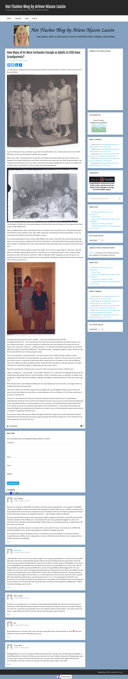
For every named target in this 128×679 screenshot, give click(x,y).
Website (9, 474)
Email (9, 465)
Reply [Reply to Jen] (8, 637)
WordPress (108, 672)
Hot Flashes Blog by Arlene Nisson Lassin (35, 6)
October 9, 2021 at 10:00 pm (22, 552)
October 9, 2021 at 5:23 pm (21, 598)
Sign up (34, 18)
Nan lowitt (17, 550)
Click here (92, 253)
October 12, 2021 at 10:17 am (22, 501)
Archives (18, 18)
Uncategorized (13, 426)
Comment (10, 442)
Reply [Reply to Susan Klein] (8, 664)
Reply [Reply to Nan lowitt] (8, 587)
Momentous (119, 672)
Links (26, 18)
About (9, 18)
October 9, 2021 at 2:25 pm (21, 647)
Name (9, 457)
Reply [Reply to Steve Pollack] (8, 542)
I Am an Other (95, 217)
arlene (25, 60)
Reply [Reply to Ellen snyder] (8, 614)
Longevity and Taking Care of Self (101, 224)
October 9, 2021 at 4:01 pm (21, 625)
